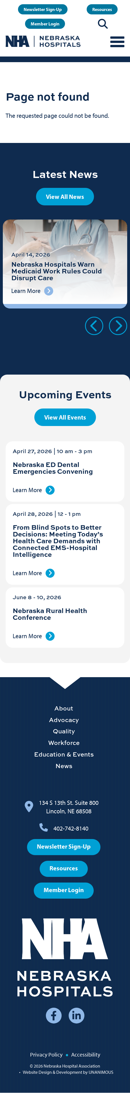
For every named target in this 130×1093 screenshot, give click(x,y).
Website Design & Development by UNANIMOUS (68, 1072)
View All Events (65, 417)
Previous (94, 326)
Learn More (27, 490)
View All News (65, 197)
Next (118, 326)
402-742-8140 (70, 828)
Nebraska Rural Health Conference (50, 614)
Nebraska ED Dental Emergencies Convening (53, 468)
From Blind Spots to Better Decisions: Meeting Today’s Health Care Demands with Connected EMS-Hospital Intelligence (58, 540)
